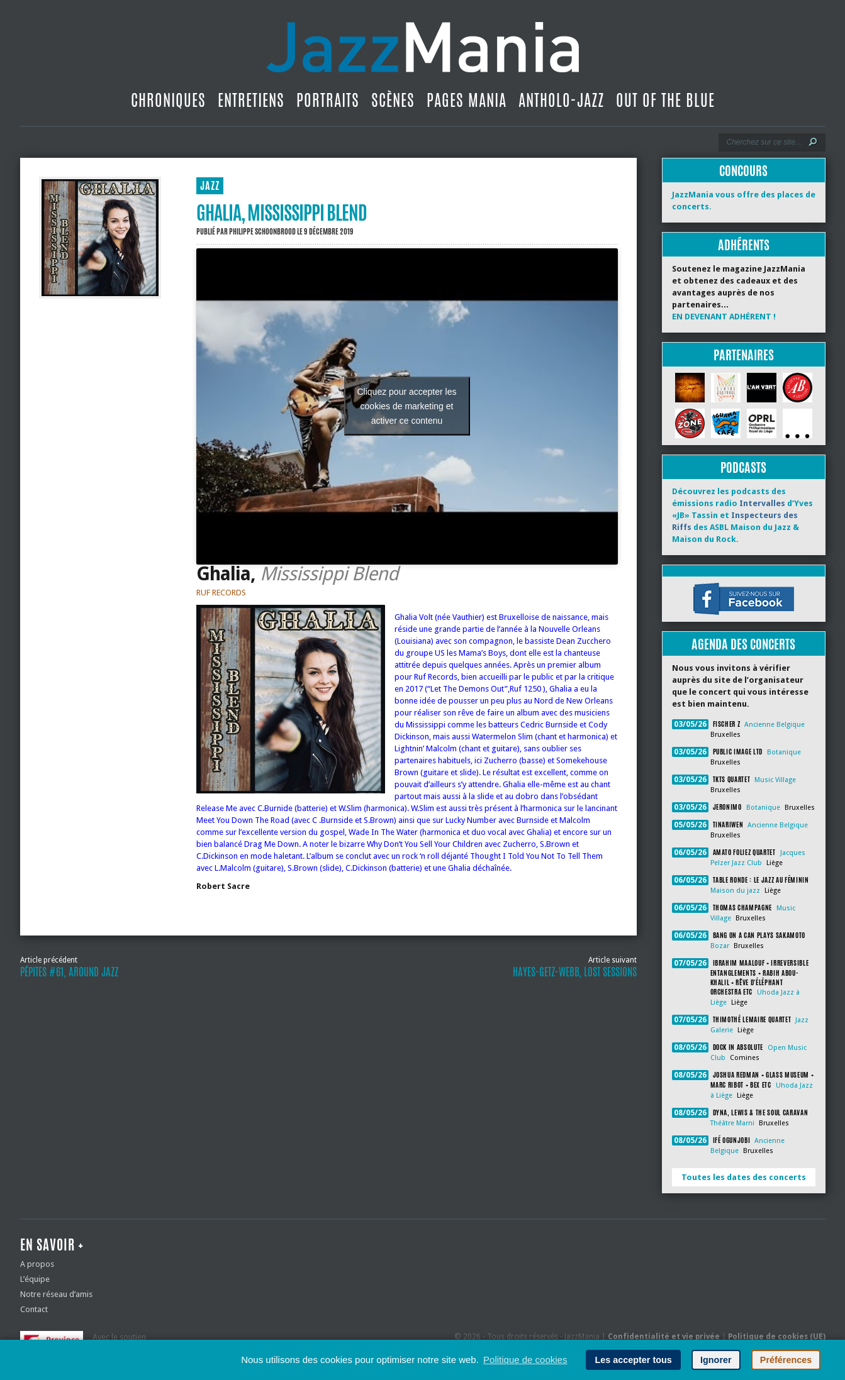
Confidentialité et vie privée (664, 1336)
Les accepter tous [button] (633, 1360)
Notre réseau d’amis (56, 1294)
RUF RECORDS (221, 592)
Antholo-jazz (561, 100)
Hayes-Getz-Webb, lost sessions (575, 972)
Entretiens (251, 100)
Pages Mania (466, 100)
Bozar (719, 946)
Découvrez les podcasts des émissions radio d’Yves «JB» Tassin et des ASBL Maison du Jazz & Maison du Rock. (742, 515)
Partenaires (743, 355)
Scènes (393, 100)
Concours (743, 171)
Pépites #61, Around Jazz (69, 972)
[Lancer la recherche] (813, 142)
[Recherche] (764, 142)
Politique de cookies (525, 1359)
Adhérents (743, 245)
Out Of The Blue (665, 100)
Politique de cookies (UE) (776, 1336)
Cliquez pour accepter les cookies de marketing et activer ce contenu (407, 406)
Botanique (784, 752)
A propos (37, 1264)
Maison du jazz (735, 890)
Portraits (327, 100)
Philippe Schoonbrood (262, 231)
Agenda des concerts (743, 644)
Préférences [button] (786, 1360)
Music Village (775, 780)
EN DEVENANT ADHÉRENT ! (724, 316)
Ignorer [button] (716, 1360)
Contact (34, 1309)
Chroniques (168, 100)
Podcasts (743, 467)
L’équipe (35, 1279)
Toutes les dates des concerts (743, 1177)
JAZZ (210, 186)
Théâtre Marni (732, 1123)
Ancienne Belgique (774, 724)
